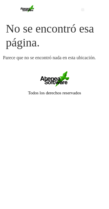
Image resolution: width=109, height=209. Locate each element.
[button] (82, 9)
